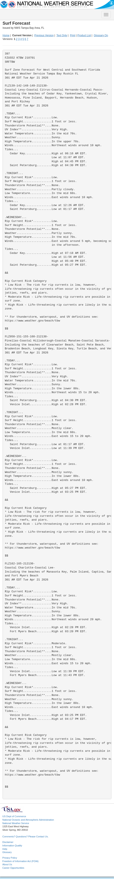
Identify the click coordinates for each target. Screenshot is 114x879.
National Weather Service (15, 823)
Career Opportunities (13, 868)
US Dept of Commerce (14, 816)
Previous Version (44, 35)
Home (6, 35)
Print (72, 35)
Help (4, 849)
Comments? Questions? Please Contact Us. (25, 836)
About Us (7, 864)
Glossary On (101, 35)
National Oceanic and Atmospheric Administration (28, 819)
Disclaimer (7, 842)
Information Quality (12, 845)
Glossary (7, 852)
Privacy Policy (9, 857)
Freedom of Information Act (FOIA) (20, 861)
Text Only (61, 35)
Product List (84, 35)
